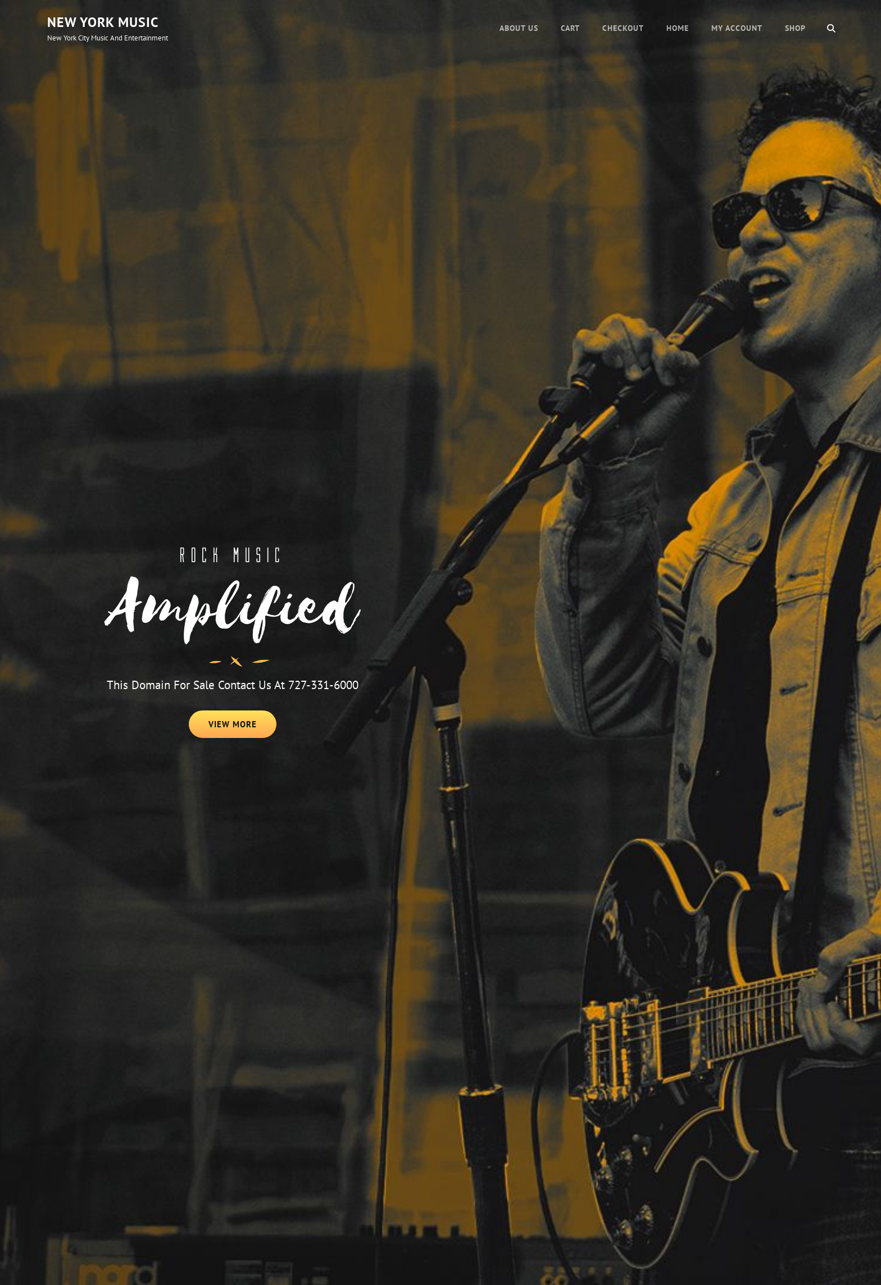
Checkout (623, 28)
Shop (795, 28)
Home (677, 28)
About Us (518, 28)
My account (736, 28)
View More (242, 728)
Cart (570, 28)
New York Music (102, 22)
